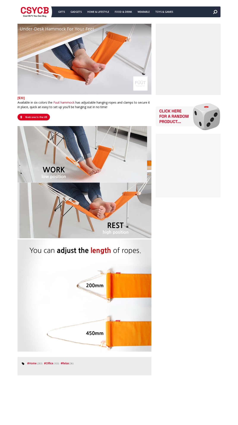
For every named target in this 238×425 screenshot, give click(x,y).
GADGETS (76, 11)
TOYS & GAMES (164, 11)
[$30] (21, 98)
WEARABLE (144, 11)
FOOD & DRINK (123, 11)
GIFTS (61, 11)
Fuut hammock (64, 102)
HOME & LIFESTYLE (98, 11)
